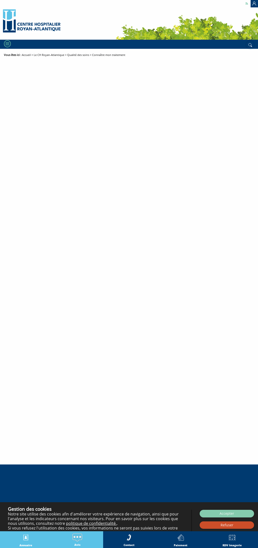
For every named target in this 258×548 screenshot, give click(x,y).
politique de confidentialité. (91, 523)
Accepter (227, 513)
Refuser (227, 525)
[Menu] (7, 44)
